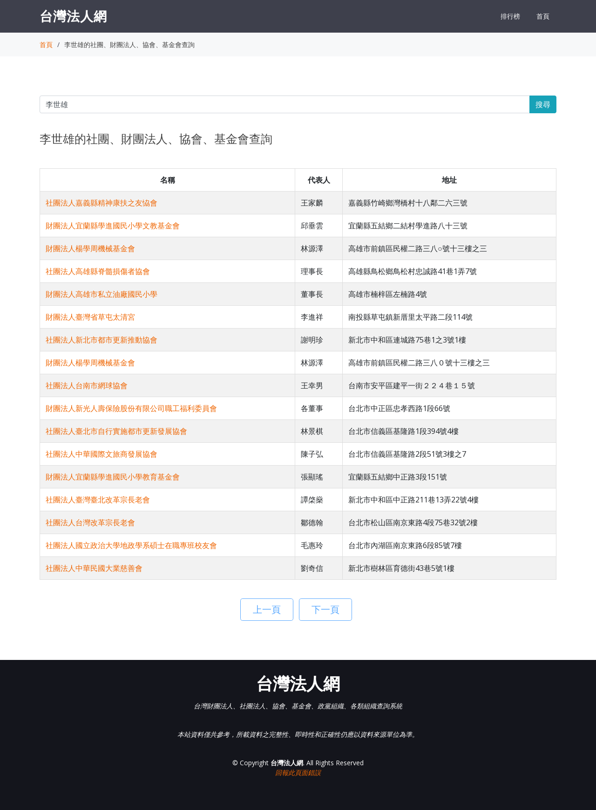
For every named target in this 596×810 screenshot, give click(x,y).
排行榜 (510, 16)
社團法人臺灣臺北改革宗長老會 (98, 499)
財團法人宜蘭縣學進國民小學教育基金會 (113, 477)
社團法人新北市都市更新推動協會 (101, 340)
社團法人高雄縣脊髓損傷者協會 (98, 271)
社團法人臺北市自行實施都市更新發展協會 (116, 431)
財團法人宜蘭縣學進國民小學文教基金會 (113, 225)
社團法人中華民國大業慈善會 (94, 568)
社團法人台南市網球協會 (87, 385)
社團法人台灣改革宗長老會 (90, 522)
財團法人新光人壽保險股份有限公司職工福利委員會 (131, 408)
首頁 (542, 16)
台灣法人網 (73, 16)
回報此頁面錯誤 (298, 772)
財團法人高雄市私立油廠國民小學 (101, 294)
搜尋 (542, 104)
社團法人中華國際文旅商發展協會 (101, 454)
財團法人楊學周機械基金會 (90, 248)
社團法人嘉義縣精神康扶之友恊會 (101, 203)
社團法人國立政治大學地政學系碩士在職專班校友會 (131, 545)
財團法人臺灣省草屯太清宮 (90, 317)
